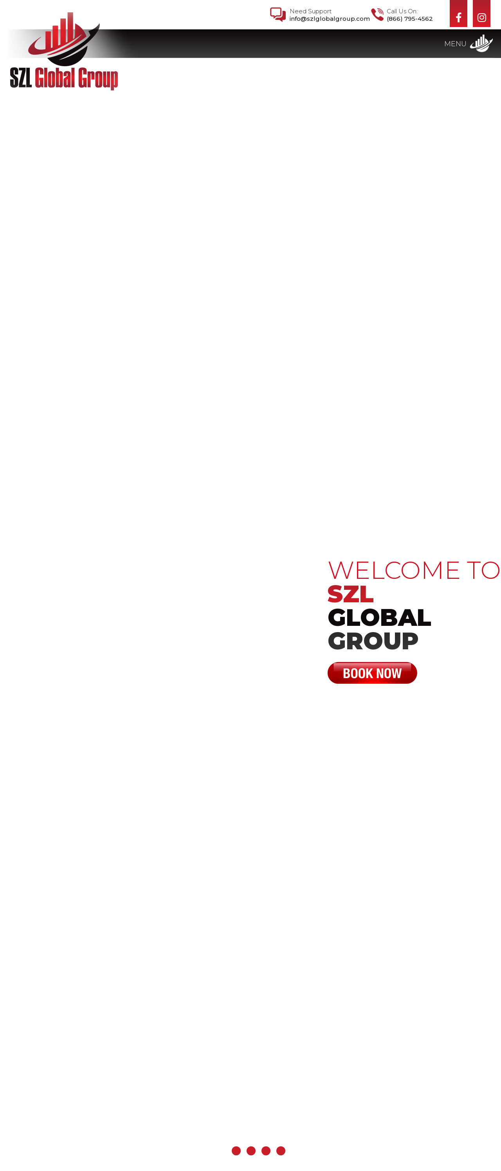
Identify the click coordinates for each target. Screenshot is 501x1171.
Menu (455, 44)
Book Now (373, 673)
